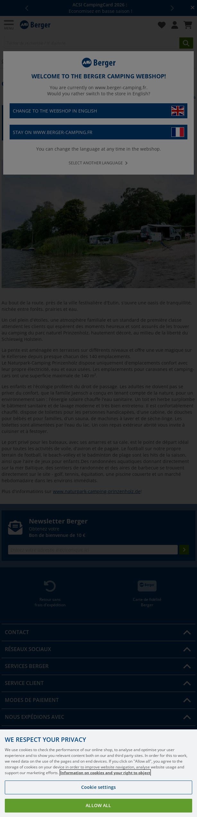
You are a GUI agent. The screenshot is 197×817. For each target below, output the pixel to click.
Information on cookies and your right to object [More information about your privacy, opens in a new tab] (105, 772)
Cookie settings (98, 787)
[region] (98, 773)
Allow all (98, 805)
